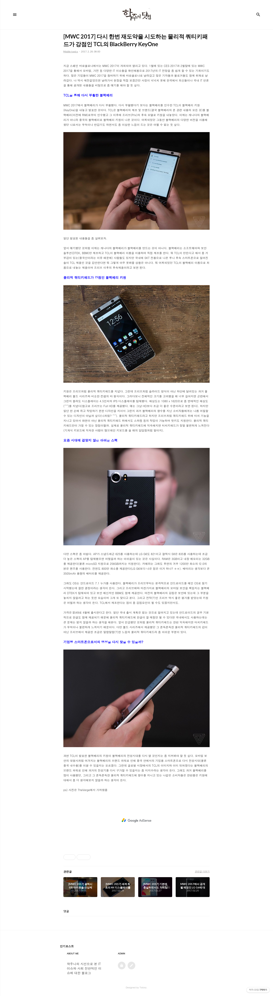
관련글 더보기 (202, 871)
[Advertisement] (136, 820)
